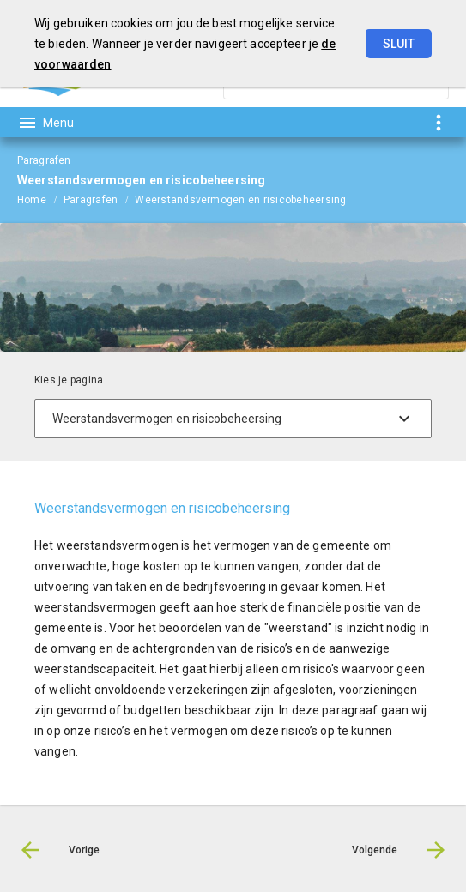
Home (31, 200)
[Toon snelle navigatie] (438, 122)
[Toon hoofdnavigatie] (45, 122)
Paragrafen (91, 200)
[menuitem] (40, 199)
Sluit (399, 44)
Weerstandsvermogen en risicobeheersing (240, 200)
